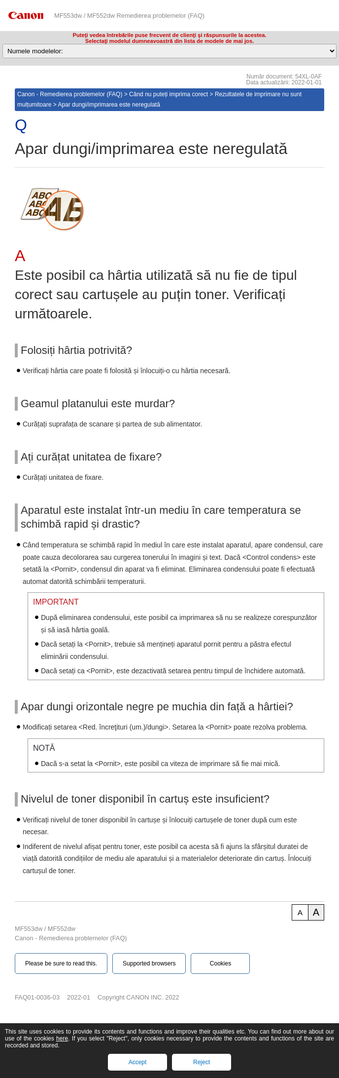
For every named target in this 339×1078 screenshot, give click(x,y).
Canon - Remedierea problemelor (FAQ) (69, 94)
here (62, 1038)
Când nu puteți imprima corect (168, 94)
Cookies (220, 963)
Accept (138, 1062)
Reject (201, 1062)
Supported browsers (149, 963)
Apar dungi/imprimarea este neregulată (109, 104)
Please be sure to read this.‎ (61, 963)
